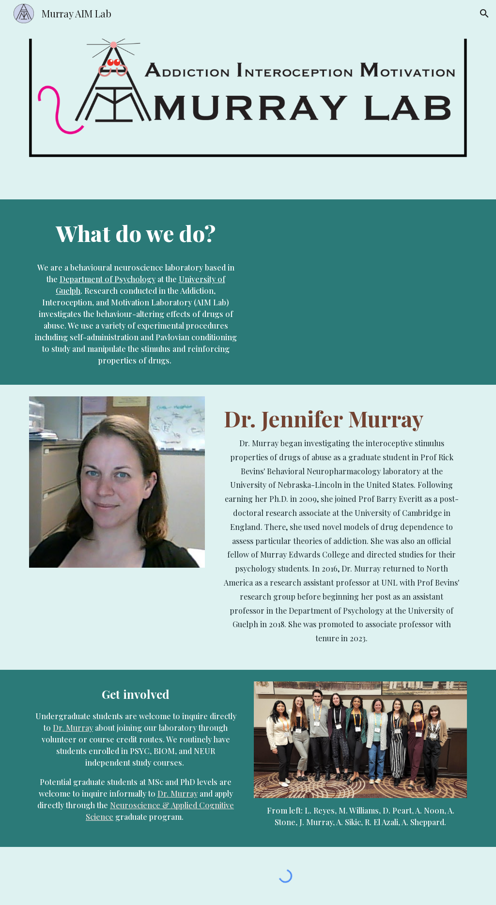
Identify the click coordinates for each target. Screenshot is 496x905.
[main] (136, 233)
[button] (484, 13)
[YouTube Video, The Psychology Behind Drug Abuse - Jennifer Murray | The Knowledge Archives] (360, 302)
